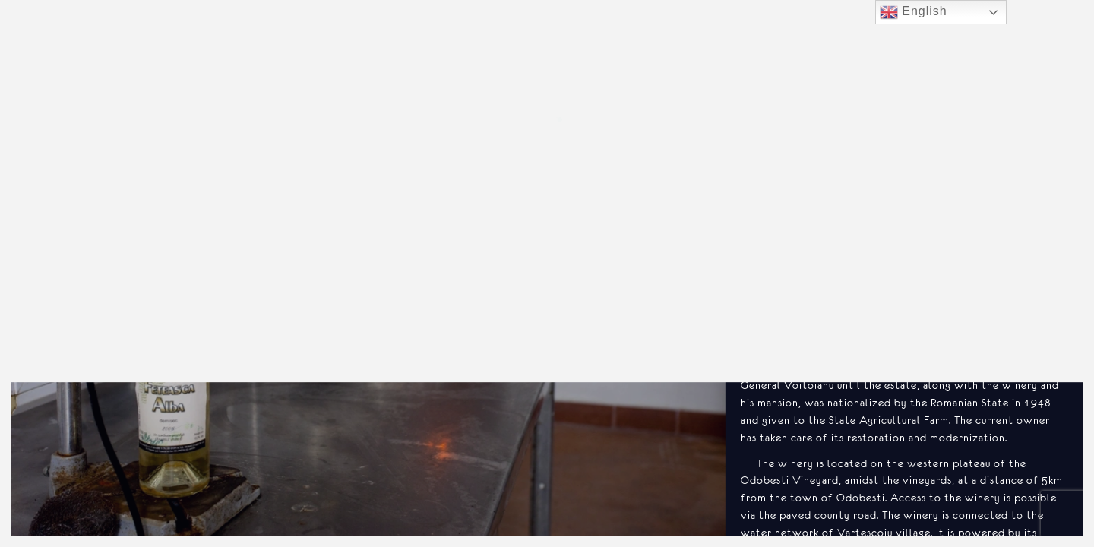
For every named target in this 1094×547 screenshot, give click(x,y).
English (913, 12)
